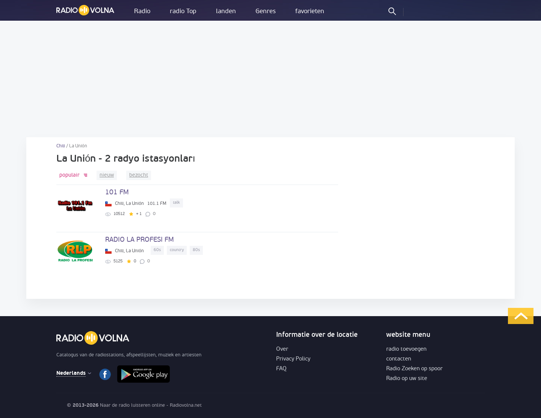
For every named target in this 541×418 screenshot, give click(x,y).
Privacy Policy (293, 359)
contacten (398, 359)
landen (226, 11)
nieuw (107, 175)
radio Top (183, 11)
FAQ (281, 369)
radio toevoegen (406, 349)
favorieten (309, 11)
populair (69, 175)
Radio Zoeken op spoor (414, 369)
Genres (265, 11)
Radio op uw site (406, 379)
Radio (142, 11)
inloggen (415, 11)
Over (282, 349)
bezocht (138, 175)
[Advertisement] (270, 79)
